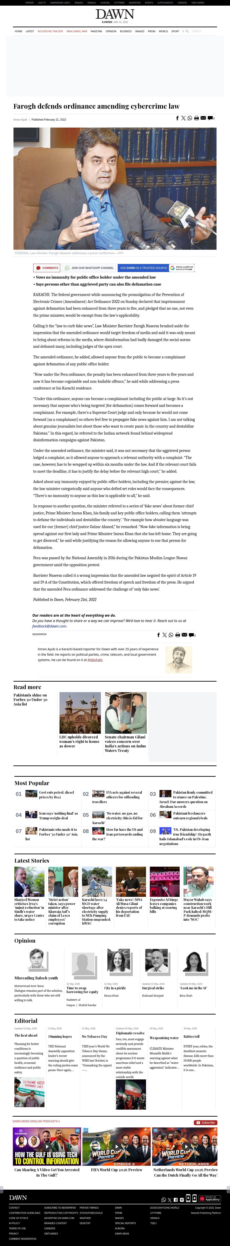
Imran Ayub (20, 119)
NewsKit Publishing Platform (206, 1212)
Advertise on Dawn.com (59, 1218)
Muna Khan (111, 996)
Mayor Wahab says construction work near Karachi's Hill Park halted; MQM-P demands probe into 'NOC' (198, 910)
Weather (85, 1218)
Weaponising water (164, 1038)
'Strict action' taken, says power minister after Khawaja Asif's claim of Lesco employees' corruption (61, 911)
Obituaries (197, 2)
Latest (30, 31)
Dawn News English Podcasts (36, 1121)
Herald (91, 2)
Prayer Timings (89, 1208)
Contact (14, 1208)
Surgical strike (153, 988)
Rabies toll (191, 1036)
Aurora (105, 2)
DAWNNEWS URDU (60, 2)
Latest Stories (31, 860)
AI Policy (14, 1223)
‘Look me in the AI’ (193, 988)
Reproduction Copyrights (61, 1213)
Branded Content (55, 1223)
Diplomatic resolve (130, 1033)
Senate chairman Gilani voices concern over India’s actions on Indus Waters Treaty (125, 744)
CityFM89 (119, 2)
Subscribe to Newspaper (60, 1208)
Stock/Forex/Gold (91, 1213)
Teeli (153, 1223)
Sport (175, 31)
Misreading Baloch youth (36, 978)
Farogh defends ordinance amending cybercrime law (96, 105)
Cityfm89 (155, 1213)
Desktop (85, 1223)
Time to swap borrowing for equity (82, 990)
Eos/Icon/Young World (164, 1208)
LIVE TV (42, 2)
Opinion (111, 31)
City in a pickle (115, 988)
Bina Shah (186, 996)
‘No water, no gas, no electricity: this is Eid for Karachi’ (117, 818)
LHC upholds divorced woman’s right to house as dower (79, 741)
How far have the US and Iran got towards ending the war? (117, 834)
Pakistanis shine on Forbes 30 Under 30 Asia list (30, 699)
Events (149, 2)
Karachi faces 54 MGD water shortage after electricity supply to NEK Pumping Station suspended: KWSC (96, 911)
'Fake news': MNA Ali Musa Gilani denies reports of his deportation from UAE (129, 908)
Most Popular (31, 782)
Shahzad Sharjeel (153, 996)
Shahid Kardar (88, 1005)
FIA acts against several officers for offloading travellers (117, 797)
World (163, 31)
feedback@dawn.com (49, 626)
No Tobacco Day (94, 1036)
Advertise (135, 2)
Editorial (26, 1020)
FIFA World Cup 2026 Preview (116, 1169)
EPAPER (29, 2)
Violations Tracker (50, 31)
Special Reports (125, 1223)
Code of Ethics (18, 1218)
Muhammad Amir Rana (29, 986)
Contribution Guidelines (24, 1213)
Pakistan (96, 31)
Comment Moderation (22, 1239)
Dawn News (122, 1233)
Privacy (14, 1233)
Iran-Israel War (76, 31)
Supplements (165, 2)
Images (79, 2)
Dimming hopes (60, 1036)
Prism (151, 31)
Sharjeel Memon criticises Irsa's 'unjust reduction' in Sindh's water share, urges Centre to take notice (29, 910)
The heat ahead (25, 1035)
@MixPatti (95, 660)
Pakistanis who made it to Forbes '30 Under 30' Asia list (51, 834)
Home (18, 31)
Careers (182, 2)
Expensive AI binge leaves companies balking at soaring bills (164, 906)
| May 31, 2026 (115, 22)
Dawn (118, 1208)
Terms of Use (17, 1228)
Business (126, 31)
